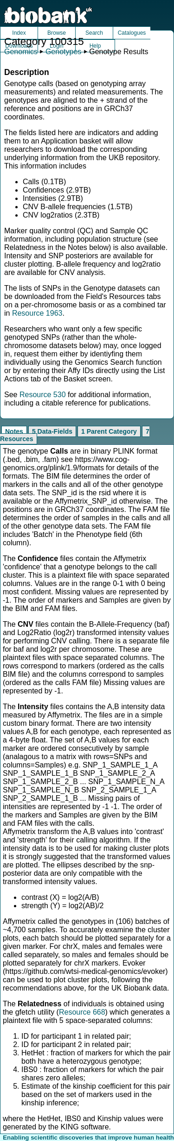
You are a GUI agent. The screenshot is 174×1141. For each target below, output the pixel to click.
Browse (56, 33)
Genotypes (63, 52)
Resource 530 (42, 395)
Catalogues (132, 33)
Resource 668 (82, 1012)
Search (94, 33)
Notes (14, 431)
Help (95, 46)
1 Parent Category (109, 431)
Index (19, 33)
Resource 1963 (37, 313)
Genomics (21, 52)
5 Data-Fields (52, 431)
